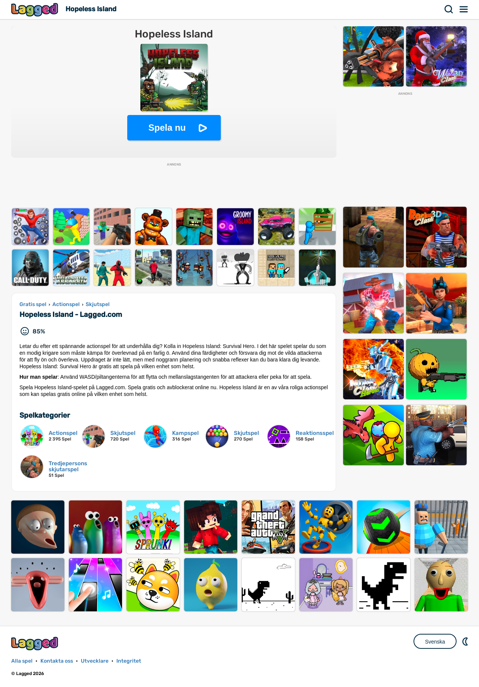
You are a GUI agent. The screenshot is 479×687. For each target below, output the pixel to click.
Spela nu (167, 127)
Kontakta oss (56, 661)
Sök (449, 9)
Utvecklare (95, 661)
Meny (464, 9)
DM (465, 641)
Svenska (435, 642)
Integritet (128, 661)
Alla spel (22, 661)
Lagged (35, 9)
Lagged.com (35, 643)
